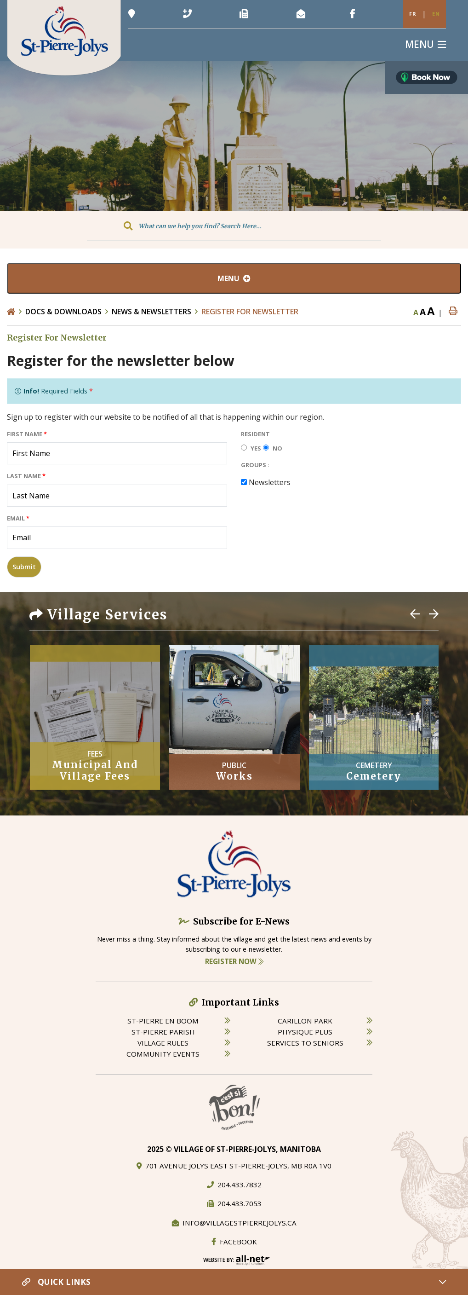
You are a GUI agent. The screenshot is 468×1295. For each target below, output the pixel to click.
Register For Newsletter (249, 311)
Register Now (234, 961)
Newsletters (270, 482)
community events (163, 1053)
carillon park (305, 1020)
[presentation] (311, 509)
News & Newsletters (151, 311)
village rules (162, 1042)
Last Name (26, 476)
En (436, 13)
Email (18, 518)
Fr (413, 13)
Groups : (255, 465)
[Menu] (425, 44)
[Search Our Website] (234, 226)
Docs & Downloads (63, 311)
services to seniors (305, 1042)
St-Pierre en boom (163, 1020)
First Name (27, 434)
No (277, 448)
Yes (256, 448)
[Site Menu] (234, 278)
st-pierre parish (163, 1031)
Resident (255, 434)
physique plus (305, 1031)
